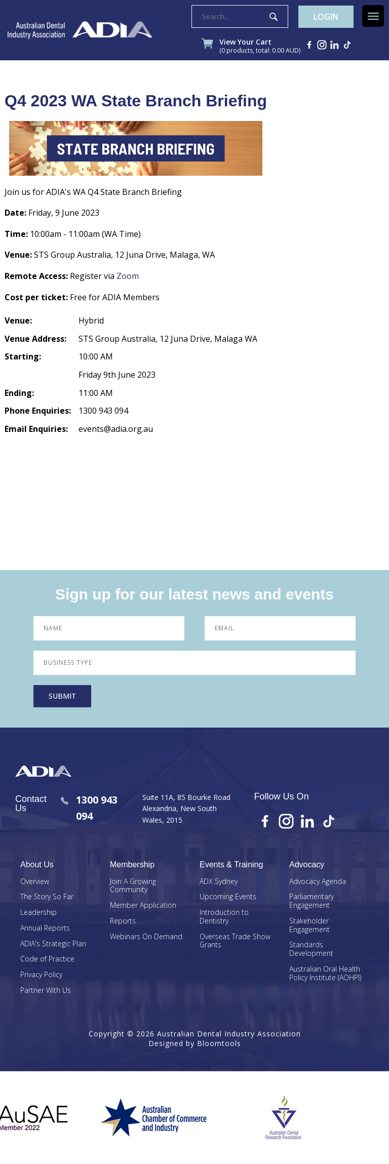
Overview (34, 881)
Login (326, 16)
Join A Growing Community (133, 886)
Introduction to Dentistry (224, 917)
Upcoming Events (228, 897)
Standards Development (311, 949)
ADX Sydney (219, 881)
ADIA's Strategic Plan (53, 944)
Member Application (143, 905)
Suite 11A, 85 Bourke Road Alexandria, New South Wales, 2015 (186, 808)
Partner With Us (45, 990)
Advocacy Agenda (317, 881)
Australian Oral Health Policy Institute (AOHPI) (325, 973)
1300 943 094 (89, 808)
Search (273, 17)
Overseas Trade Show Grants (235, 941)
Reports (123, 921)
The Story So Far (46, 897)
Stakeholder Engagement (309, 925)
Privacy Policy (41, 975)
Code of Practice (47, 959)
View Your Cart (259, 46)
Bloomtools (219, 1043)
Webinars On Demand (146, 937)
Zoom (127, 276)
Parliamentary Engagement (311, 901)
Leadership (38, 912)
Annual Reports (45, 928)
